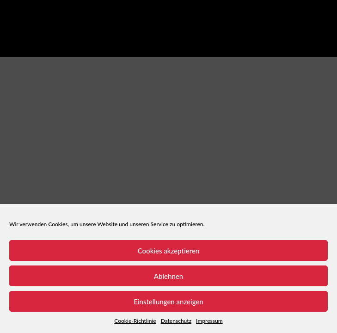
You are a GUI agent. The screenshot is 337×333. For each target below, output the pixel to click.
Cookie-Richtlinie (135, 320)
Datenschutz (176, 320)
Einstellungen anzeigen (168, 301)
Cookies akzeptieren (169, 251)
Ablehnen (168, 276)
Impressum (209, 320)
